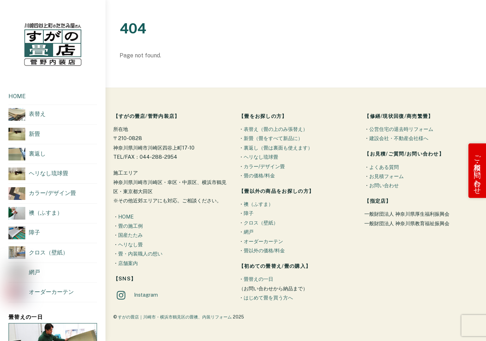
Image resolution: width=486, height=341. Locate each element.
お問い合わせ (384, 185)
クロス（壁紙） (261, 223)
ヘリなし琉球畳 (261, 157)
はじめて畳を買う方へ (268, 298)
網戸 (249, 232)
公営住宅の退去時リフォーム (401, 129)
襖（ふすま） (258, 204)
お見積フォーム (386, 176)
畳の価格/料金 (259, 175)
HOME (17, 96)
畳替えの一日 (258, 279)
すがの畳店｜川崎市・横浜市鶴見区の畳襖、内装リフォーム (175, 317)
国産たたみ (130, 235)
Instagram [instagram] (135, 295)
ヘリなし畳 (130, 244)
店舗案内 (128, 263)
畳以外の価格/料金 (264, 250)
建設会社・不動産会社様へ (398, 138)
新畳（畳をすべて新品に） (273, 138)
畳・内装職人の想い (140, 254)
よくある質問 (384, 167)
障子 (249, 213)
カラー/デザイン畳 (264, 166)
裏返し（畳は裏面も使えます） (278, 148)
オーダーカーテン (263, 241)
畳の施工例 (130, 226)
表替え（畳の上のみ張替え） (276, 129)
